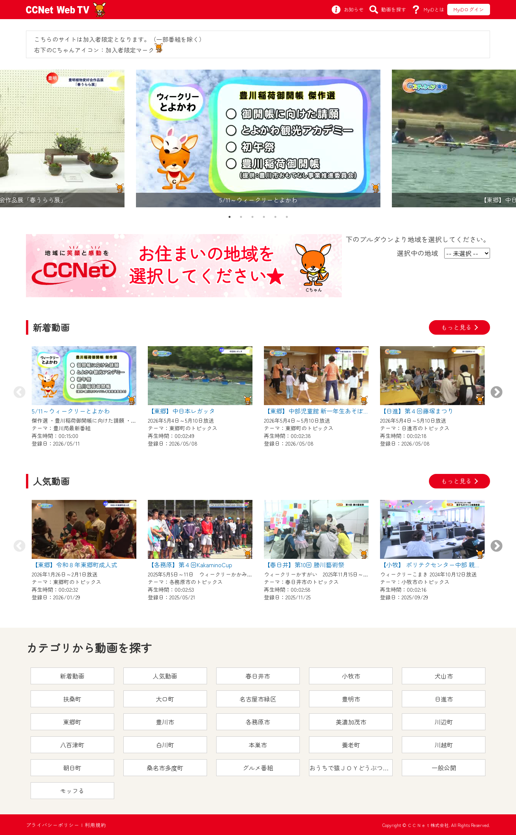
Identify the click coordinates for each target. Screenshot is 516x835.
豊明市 (351, 698)
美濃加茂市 (351, 721)
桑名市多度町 (165, 767)
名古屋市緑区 (257, 698)
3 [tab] (252, 217)
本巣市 (258, 744)
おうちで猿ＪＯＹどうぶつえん (351, 767)
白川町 (165, 744)
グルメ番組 (258, 767)
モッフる (72, 790)
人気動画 (165, 675)
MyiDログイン (468, 9)
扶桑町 (72, 698)
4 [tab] (264, 217)
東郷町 (72, 721)
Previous (19, 393)
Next (496, 393)
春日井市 (258, 675)
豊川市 (165, 721)
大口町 (165, 698)
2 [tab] (241, 217)
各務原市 (258, 721)
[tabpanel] (258, 138)
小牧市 (351, 675)
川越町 (444, 744)
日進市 (444, 698)
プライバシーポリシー (52, 824)
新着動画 (72, 675)
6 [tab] (287, 217)
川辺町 (444, 721)
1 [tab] (229, 217)
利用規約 (95, 824)
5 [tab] (275, 217)
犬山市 (444, 675)
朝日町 (72, 767)
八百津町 (72, 744)
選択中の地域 (417, 253)
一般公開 (444, 767)
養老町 (351, 744)
